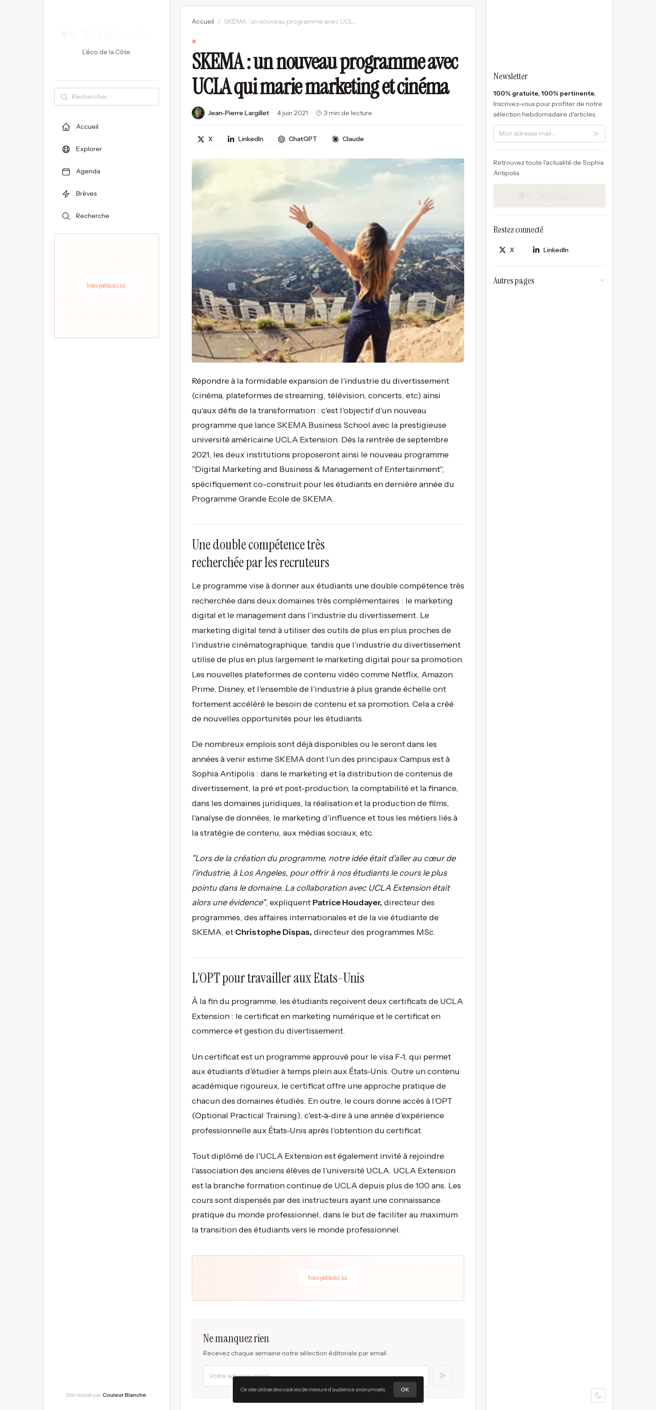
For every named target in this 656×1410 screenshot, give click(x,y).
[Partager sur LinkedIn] (245, 139)
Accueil (203, 21)
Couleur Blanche (124, 1394)
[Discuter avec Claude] (347, 139)
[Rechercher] (113, 96)
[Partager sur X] (205, 139)
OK (405, 1389)
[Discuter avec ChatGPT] (297, 139)
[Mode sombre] (598, 1395)
